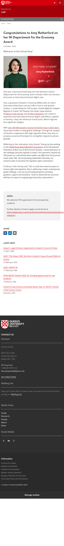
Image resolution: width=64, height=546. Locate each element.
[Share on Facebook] (5, 233)
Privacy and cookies (8, 463)
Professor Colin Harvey (13, 114)
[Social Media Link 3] (8, 440)
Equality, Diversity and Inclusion (13, 476)
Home (3, 23)
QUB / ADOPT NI (10, 267)
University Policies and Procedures (14, 479)
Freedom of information (10, 469)
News (9, 23)
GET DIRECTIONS (8, 377)
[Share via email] (15, 233)
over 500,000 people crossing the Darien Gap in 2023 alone (33, 127)
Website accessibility (9, 466)
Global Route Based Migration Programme (26, 147)
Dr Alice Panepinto (36, 114)
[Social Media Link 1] (3, 440)
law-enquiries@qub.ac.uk (13, 371)
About (4, 422)
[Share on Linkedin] (10, 233)
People (4, 419)
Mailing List (16, 394)
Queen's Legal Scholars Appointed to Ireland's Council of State (30, 248)
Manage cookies (32, 495)
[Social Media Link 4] (13, 440)
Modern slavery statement (11, 472)
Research (5, 416)
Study (3, 413)
